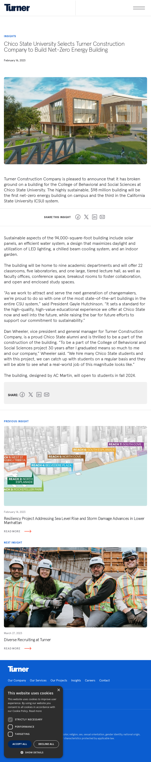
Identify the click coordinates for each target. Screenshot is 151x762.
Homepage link (18, 669)
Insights (76, 680)
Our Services (38, 680)
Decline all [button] (46, 744)
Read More (17, 531)
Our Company (17, 680)
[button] (33, 752)
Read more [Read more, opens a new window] (35, 711)
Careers (90, 680)
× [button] (58, 690)
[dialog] (33, 722)
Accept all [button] (20, 744)
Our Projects (59, 680)
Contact (104, 680)
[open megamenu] (110, 8)
